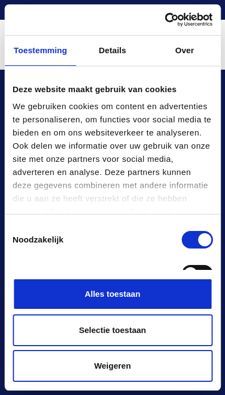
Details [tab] (112, 50)
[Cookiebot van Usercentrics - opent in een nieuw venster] (164, 20)
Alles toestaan (113, 293)
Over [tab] (184, 50)
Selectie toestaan (112, 330)
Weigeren (112, 365)
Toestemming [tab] (40, 50)
